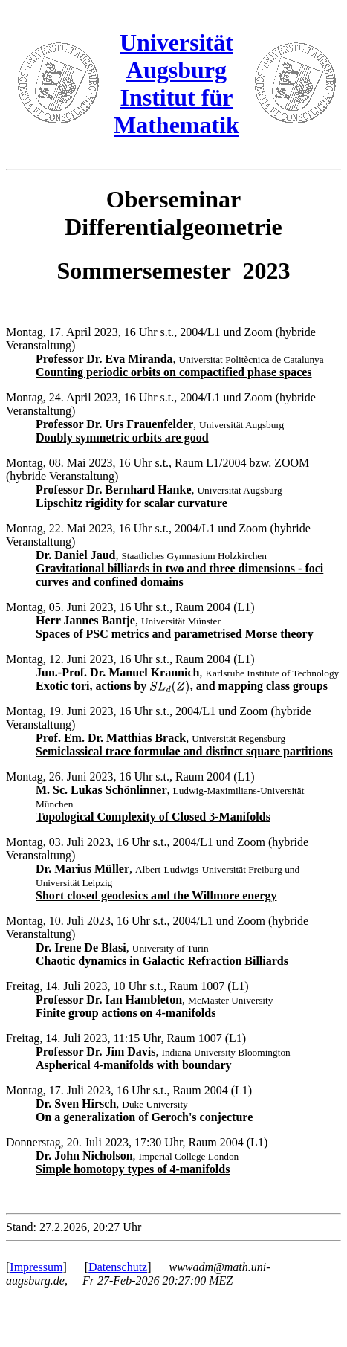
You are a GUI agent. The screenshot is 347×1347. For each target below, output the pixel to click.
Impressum (36, 1267)
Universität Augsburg (176, 56)
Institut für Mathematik (176, 111)
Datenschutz (117, 1267)
